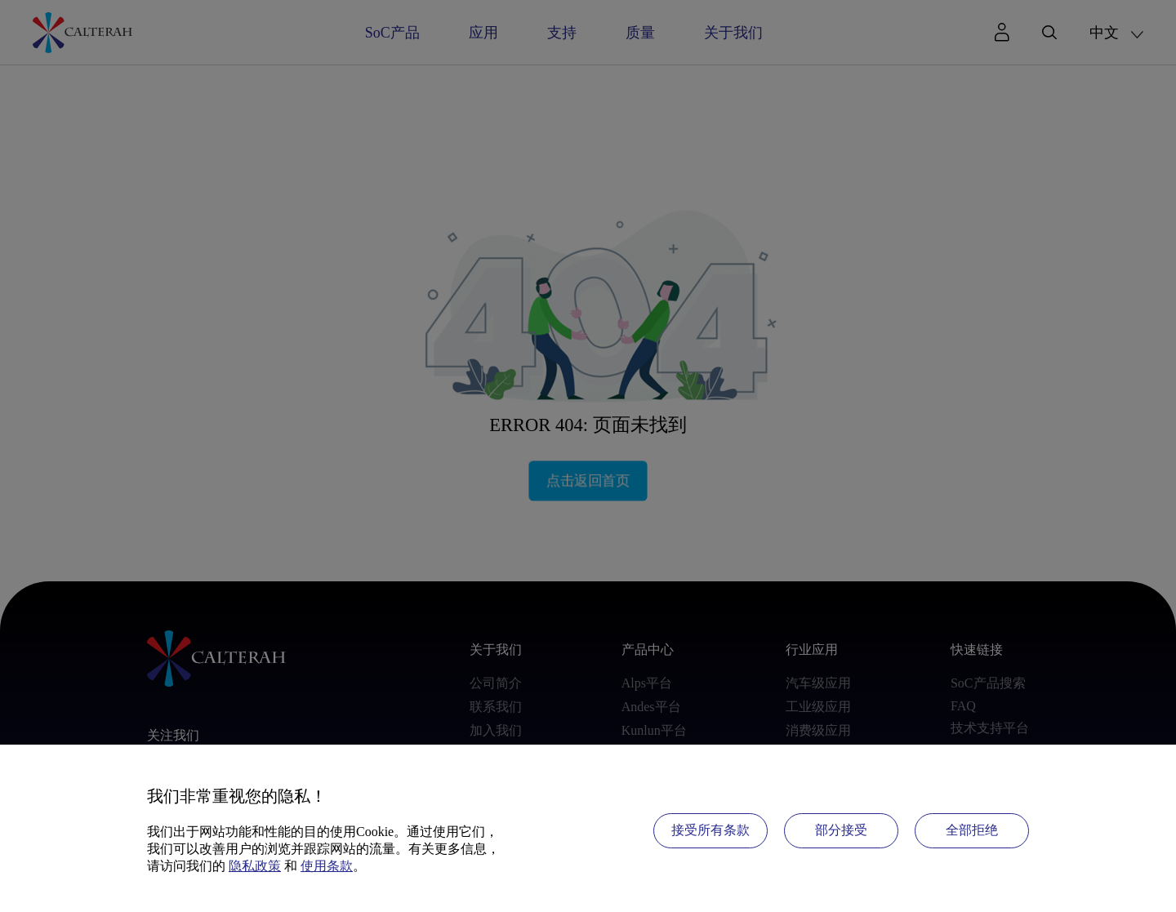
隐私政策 (255, 866)
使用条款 (327, 866)
